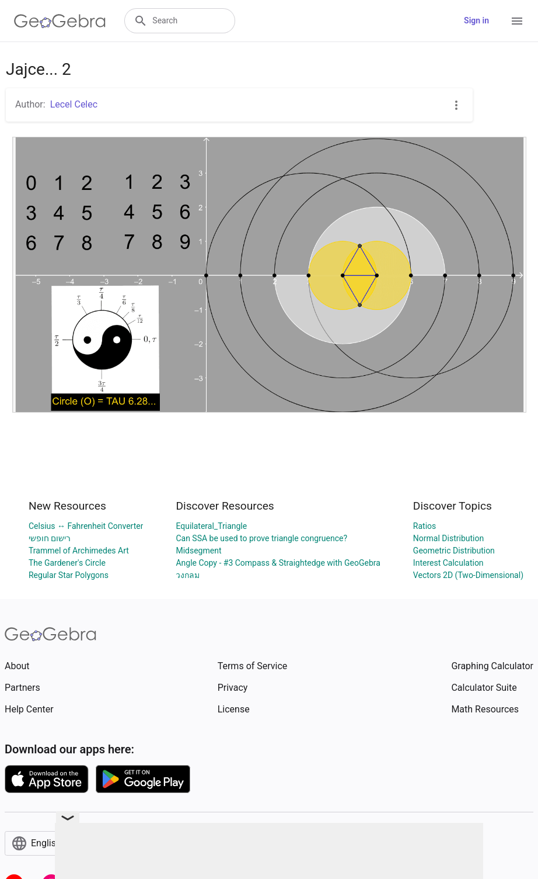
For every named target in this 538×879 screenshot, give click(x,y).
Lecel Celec (73, 104)
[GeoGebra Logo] (60, 21)
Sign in (476, 20)
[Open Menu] (517, 21)
